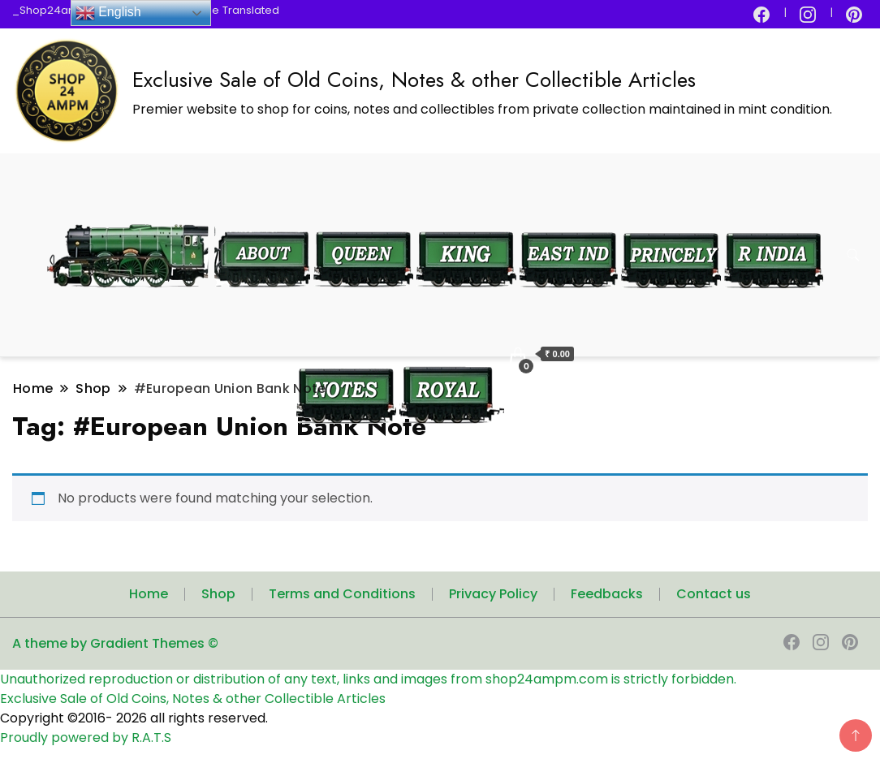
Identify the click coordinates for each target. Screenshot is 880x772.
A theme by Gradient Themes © (115, 643)
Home (148, 593)
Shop (218, 593)
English (108, 13)
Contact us (713, 593)
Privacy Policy (493, 593)
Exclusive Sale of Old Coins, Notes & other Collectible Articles (414, 79)
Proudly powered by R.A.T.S (85, 737)
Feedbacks (607, 593)
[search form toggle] (853, 255)
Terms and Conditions (342, 593)
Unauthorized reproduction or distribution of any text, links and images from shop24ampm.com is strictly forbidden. (368, 679)
